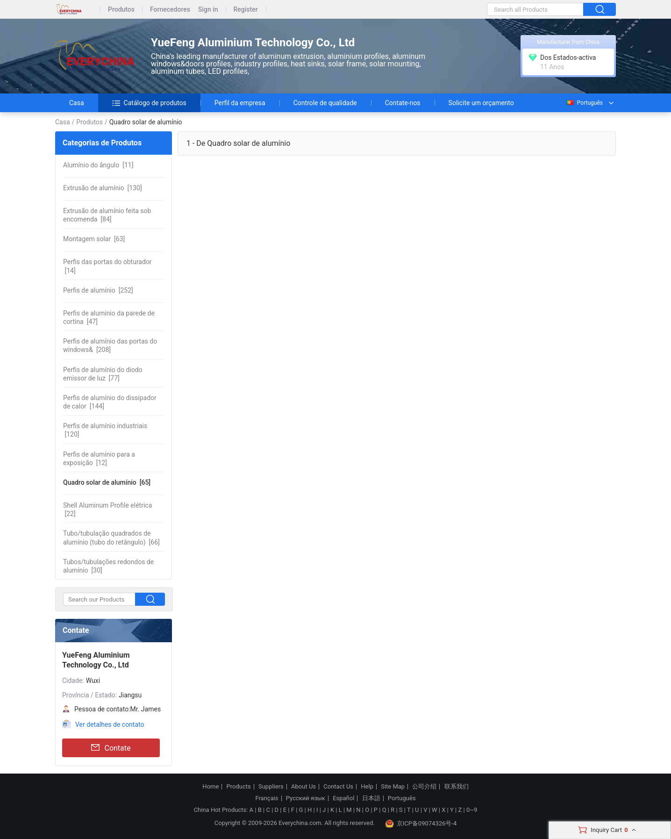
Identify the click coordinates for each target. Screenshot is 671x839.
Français (266, 798)
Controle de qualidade (325, 103)
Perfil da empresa (239, 103)
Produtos (121, 10)
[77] (103, 374)
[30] (108, 566)
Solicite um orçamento (481, 103)
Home (210, 786)
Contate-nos (403, 103)
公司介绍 (424, 786)
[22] (107, 509)
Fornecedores (170, 10)
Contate (110, 748)
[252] (98, 290)
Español (343, 798)
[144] (110, 402)
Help (367, 786)
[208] (110, 345)
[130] (102, 188)
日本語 (371, 798)
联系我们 (456, 786)
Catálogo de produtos (149, 103)
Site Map (393, 786)
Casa (76, 103)
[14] (107, 266)
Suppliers (271, 786)
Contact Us (338, 786)
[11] (98, 165)
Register (246, 10)
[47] (109, 317)
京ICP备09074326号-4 (421, 823)
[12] (99, 458)
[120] (105, 430)
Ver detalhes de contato (109, 724)
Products (239, 786)
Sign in (208, 10)
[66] (111, 537)
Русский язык (305, 798)
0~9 (471, 809)
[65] (106, 482)
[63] (94, 239)
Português (584, 103)
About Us (303, 786)
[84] (107, 215)
